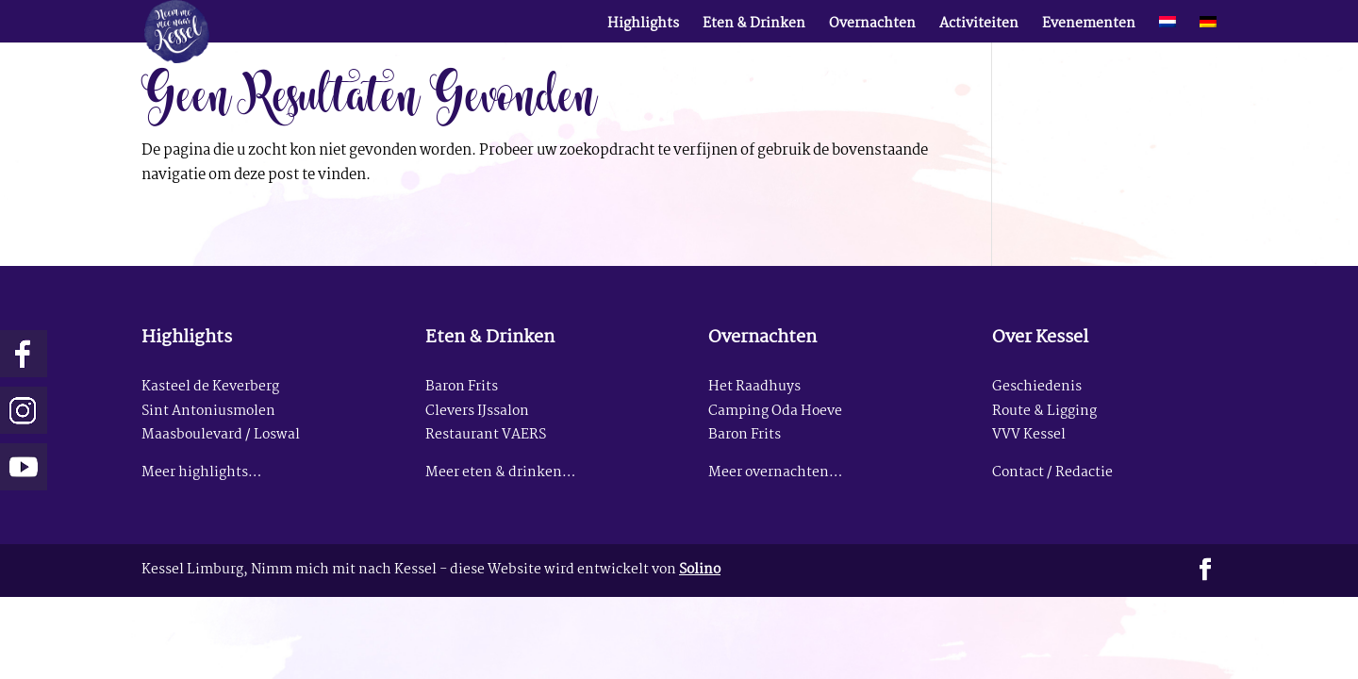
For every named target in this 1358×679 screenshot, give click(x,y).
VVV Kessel (1029, 435)
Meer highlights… (201, 473)
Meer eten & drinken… (500, 473)
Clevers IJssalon (477, 411)
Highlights (643, 26)
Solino (699, 570)
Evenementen (1088, 26)
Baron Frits (461, 387)
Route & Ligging (1044, 411)
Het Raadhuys (754, 387)
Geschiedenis (1037, 387)
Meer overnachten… (775, 473)
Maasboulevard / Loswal (220, 435)
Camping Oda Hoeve (775, 411)
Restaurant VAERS (485, 435)
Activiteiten (978, 26)
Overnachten (872, 26)
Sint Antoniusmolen (208, 411)
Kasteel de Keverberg (210, 387)
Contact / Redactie (1052, 473)
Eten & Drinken (754, 26)
